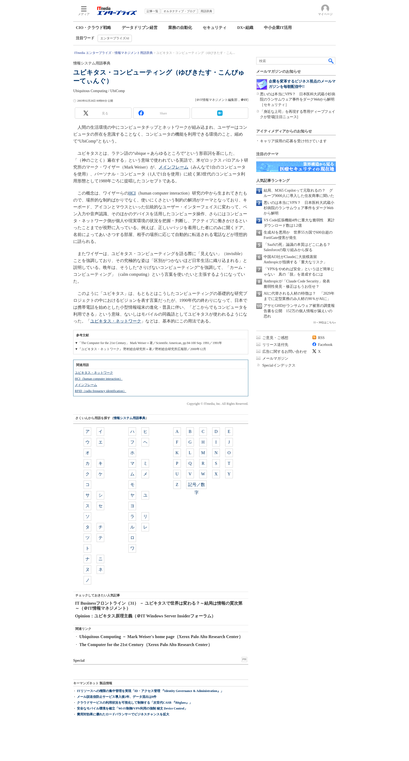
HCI (132, 193)
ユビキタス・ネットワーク (115, 321)
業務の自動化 (180, 27)
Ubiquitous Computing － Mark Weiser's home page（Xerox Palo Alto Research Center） (161, 636)
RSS (321, 338)
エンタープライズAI (114, 38)
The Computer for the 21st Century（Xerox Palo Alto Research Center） (145, 644)
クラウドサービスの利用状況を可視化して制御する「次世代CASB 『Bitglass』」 (134, 702)
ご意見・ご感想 (275, 338)
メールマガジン (275, 358)
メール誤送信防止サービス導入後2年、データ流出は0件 (116, 697)
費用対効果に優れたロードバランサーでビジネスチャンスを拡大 (123, 714)
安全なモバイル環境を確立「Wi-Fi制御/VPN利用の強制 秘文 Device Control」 (132, 708)
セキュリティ (215, 27)
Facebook (325, 345)
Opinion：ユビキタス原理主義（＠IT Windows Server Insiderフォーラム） (145, 616)
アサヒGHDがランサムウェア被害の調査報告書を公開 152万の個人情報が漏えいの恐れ (299, 311)
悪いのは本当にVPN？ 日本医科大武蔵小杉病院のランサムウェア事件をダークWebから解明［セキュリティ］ (297, 99)
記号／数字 (196, 485)
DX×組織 (245, 27)
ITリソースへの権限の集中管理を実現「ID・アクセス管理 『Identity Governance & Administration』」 (150, 691)
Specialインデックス (278, 365)
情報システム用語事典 (129, 418)
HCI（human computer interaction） (99, 379)
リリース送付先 (275, 345)
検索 (331, 61)
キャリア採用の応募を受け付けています (293, 141)
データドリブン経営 (140, 27)
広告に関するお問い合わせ (284, 352)
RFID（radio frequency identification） (100, 391)
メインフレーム (173, 167)
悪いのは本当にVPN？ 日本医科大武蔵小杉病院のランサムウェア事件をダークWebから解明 (299, 208)
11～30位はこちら (323, 322)
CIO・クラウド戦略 (93, 27)
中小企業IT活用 (278, 27)
